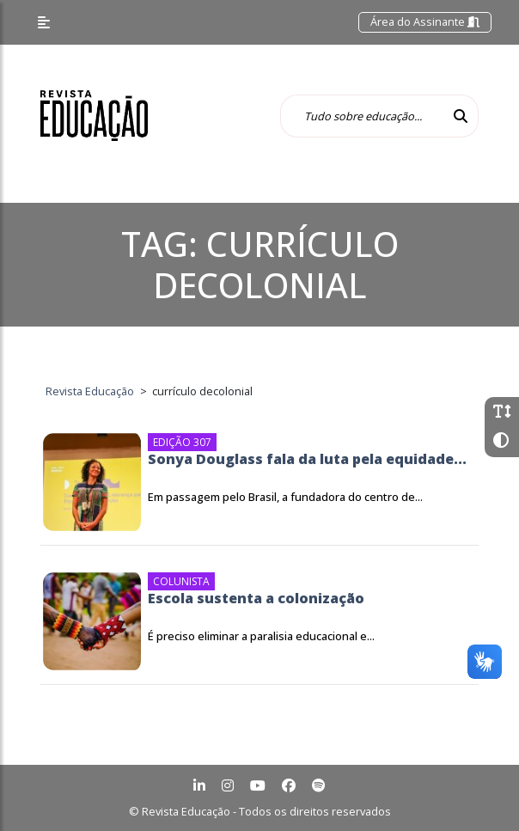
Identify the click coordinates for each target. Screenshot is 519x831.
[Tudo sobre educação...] (361, 116)
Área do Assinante (424, 21)
